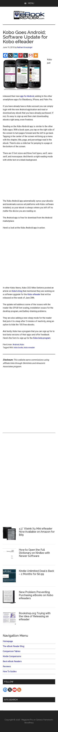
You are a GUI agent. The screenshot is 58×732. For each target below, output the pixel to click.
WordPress (29, 723)
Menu (31, 3)
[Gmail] (30, 55)
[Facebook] (5, 55)
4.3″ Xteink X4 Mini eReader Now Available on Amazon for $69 (37, 531)
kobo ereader (29, 347)
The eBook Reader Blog (13, 646)
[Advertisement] (29, 181)
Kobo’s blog (17, 291)
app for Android (27, 96)
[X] (10, 55)
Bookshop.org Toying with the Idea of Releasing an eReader (34, 616)
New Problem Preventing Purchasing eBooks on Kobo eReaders (36, 595)
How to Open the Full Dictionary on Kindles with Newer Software (34, 552)
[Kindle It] (25, 55)
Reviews (7, 666)
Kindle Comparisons (12, 656)
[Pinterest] (20, 55)
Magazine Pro (27, 720)
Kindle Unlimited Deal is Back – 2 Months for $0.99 (36, 572)
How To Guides (10, 671)
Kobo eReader (33, 294)
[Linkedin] (15, 55)
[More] (35, 55)
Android (16, 344)
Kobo (22, 344)
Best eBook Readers (12, 661)
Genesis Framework (44, 720)
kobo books (18, 347)
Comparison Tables (11, 651)
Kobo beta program (41, 338)
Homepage (8, 641)
